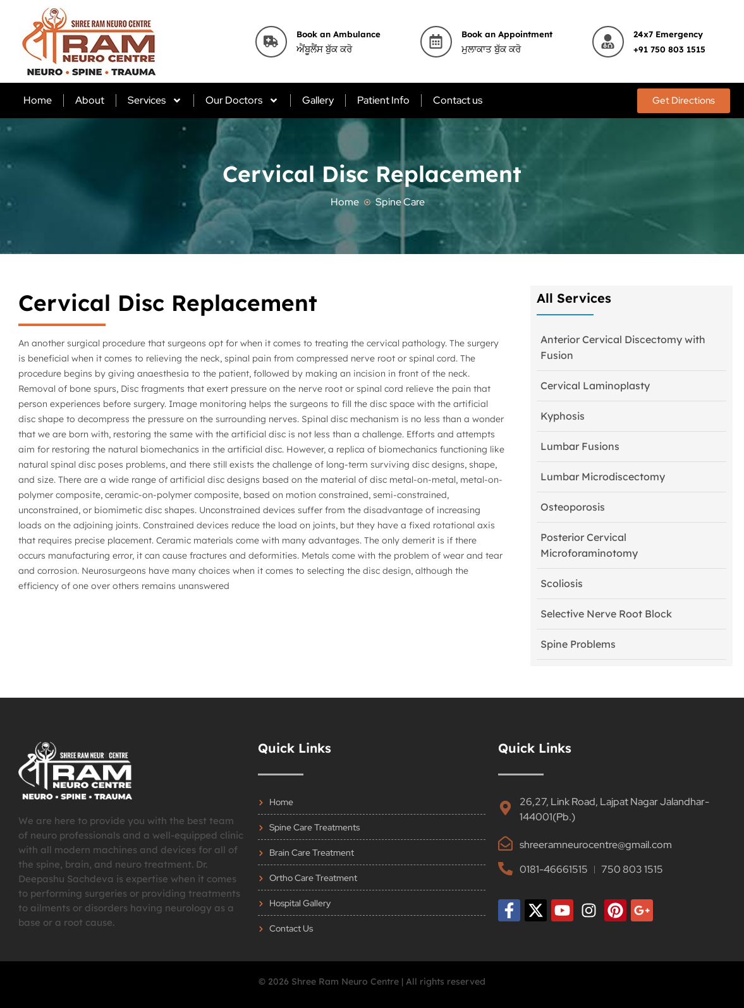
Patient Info (383, 100)
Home (37, 100)
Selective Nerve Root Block (606, 613)
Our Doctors (242, 100)
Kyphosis (562, 416)
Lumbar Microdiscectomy (602, 476)
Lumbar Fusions (579, 446)
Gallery (318, 100)
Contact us (457, 100)
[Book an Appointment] (436, 42)
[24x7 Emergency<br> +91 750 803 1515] (608, 42)
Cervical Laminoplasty (595, 385)
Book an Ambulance (338, 34)
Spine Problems (578, 644)
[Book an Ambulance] (271, 42)
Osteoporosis (572, 507)
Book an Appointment (506, 34)
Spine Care (400, 202)
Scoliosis (561, 583)
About (89, 100)
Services (155, 100)
